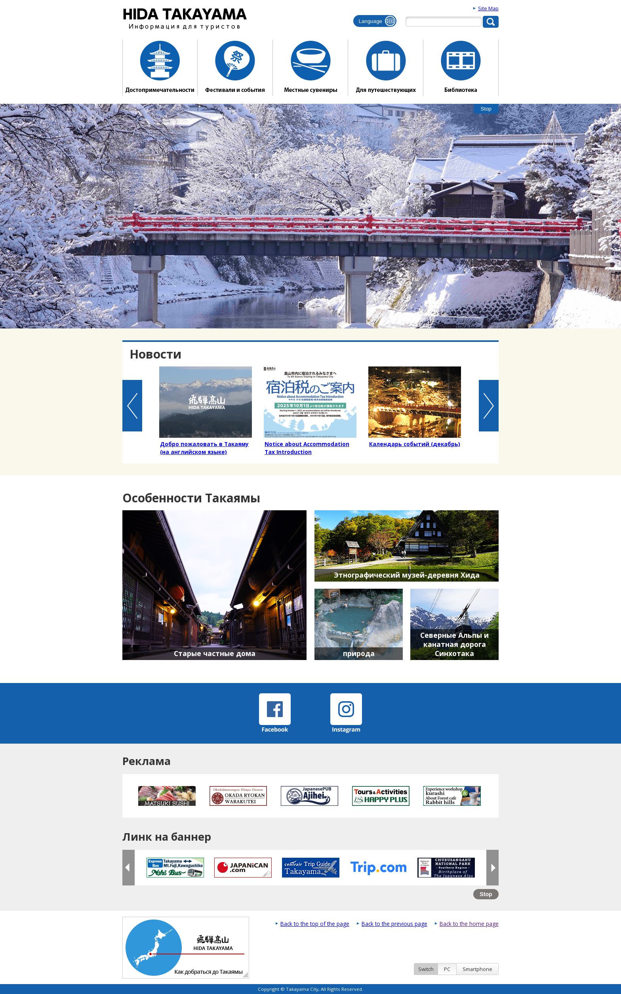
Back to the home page (469, 923)
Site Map (488, 8)
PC (447, 969)
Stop (486, 109)
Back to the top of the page (314, 923)
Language (370, 21)
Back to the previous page (394, 923)
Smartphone (477, 969)
